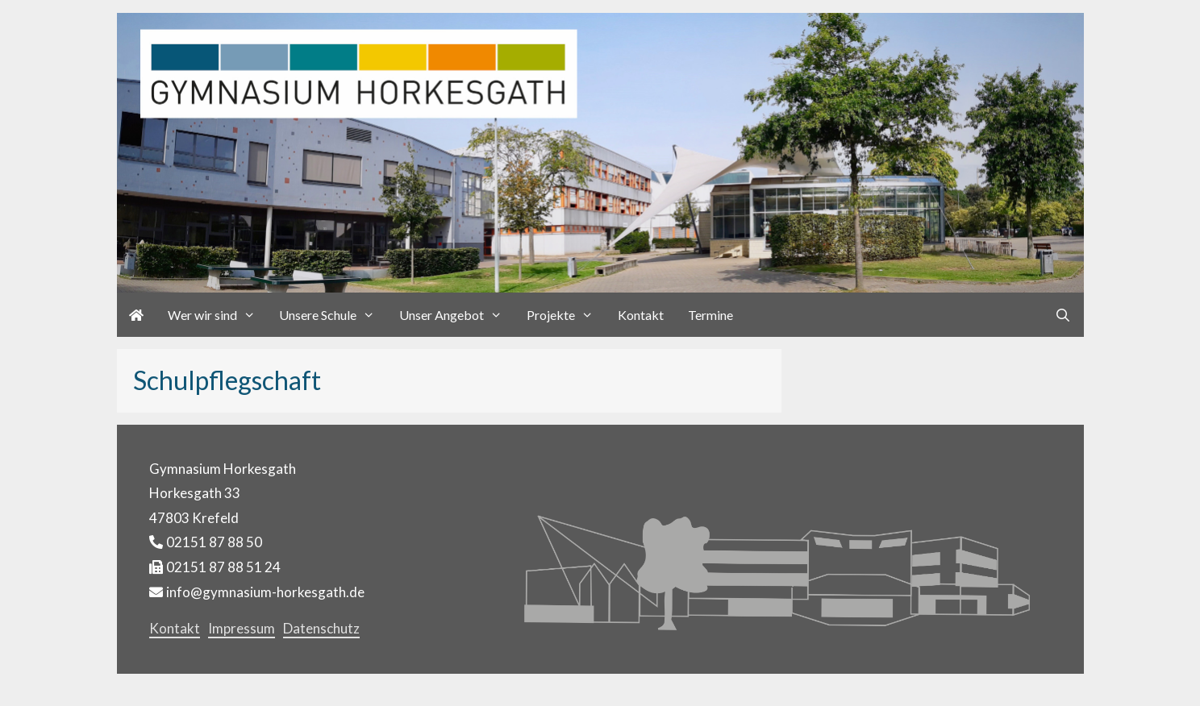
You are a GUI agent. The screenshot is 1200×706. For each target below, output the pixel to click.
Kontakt (641, 314)
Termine (710, 314)
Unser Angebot (457, 315)
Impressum (241, 628)
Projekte (566, 315)
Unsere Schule (333, 315)
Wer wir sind (218, 315)
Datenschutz (321, 628)
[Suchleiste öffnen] (1063, 315)
